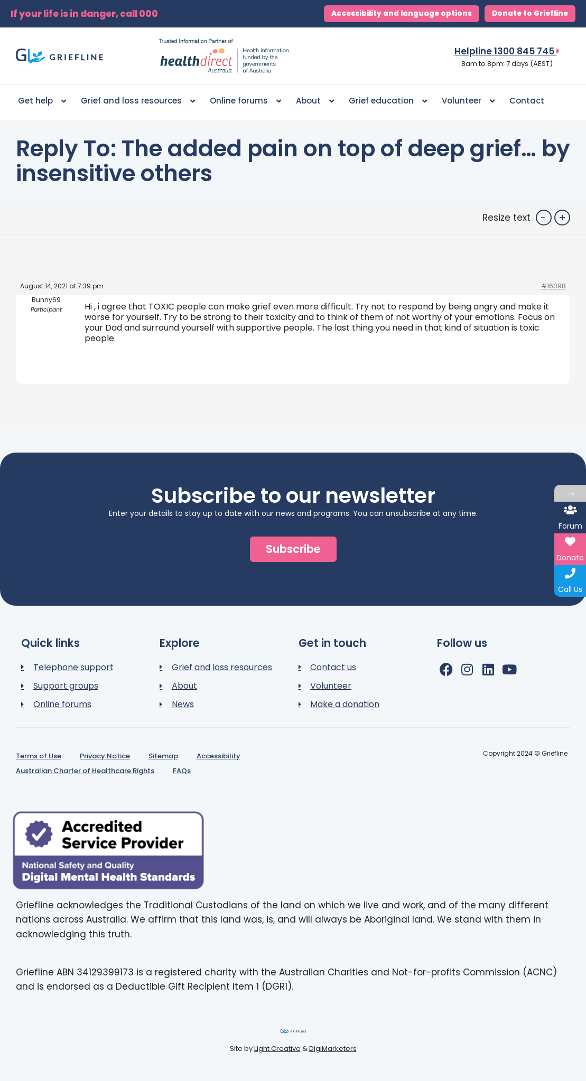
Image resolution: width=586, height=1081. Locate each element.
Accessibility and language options (401, 13)
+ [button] (562, 217)
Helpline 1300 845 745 (507, 51)
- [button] (543, 217)
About (315, 101)
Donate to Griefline (530, 13)
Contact (526, 100)
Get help (42, 101)
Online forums (245, 101)
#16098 (553, 285)
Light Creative (277, 1049)
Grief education (388, 101)
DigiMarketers (333, 1049)
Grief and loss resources (138, 101)
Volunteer (468, 101)
